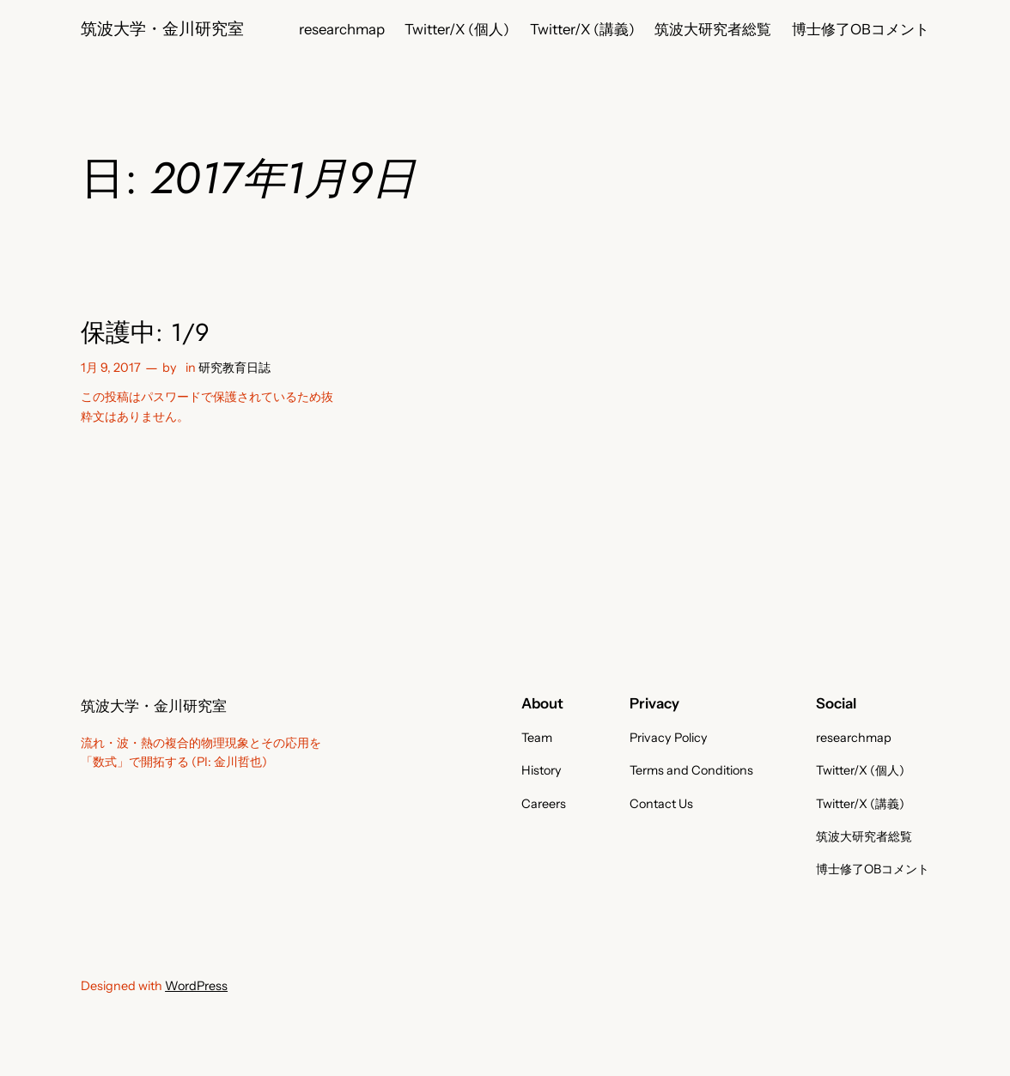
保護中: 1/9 (145, 333)
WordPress (196, 986)
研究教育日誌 (234, 367)
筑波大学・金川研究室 (162, 29)
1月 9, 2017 (111, 367)
